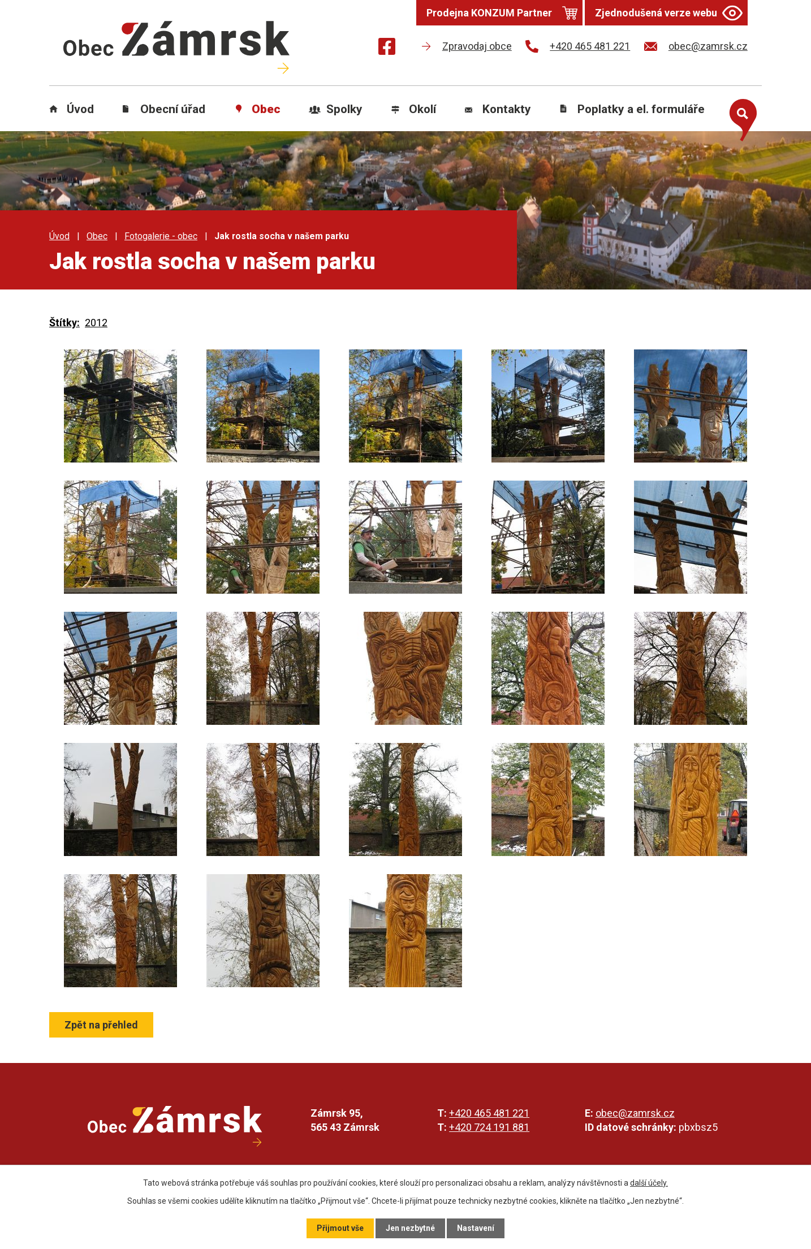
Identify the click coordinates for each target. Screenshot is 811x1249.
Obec (266, 109)
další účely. (649, 1182)
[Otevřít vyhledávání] (740, 117)
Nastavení (475, 1228)
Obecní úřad (172, 109)
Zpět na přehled (101, 1025)
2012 (96, 323)
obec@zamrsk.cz (635, 1113)
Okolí (422, 109)
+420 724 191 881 (489, 1127)
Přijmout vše (340, 1228)
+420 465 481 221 (489, 1113)
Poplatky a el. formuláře (641, 109)
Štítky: (64, 323)
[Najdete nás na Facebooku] (386, 48)
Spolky (344, 109)
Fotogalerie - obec (160, 236)
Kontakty (506, 109)
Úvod (80, 109)
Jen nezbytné (410, 1228)
